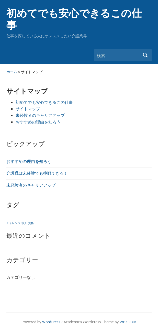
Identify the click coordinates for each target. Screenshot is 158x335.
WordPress (51, 321)
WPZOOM (128, 321)
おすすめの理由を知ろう (28, 161)
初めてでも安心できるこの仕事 (74, 19)
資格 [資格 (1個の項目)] (31, 223)
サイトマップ (28, 108)
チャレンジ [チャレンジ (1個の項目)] (13, 223)
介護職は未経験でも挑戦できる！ (37, 173)
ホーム (11, 71)
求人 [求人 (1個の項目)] (24, 223)
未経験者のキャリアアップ (30, 185)
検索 (145, 55)
